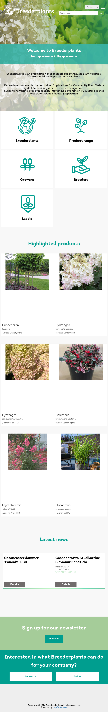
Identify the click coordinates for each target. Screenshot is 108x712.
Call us (77, 677)
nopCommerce (60, 707)
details (14, 584)
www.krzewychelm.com (65, 572)
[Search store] (78, 13)
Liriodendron (10, 325)
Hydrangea (63, 325)
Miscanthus (63, 505)
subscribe (54, 639)
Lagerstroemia (11, 505)
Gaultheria (62, 415)
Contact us (30, 677)
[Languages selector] (92, 7)
